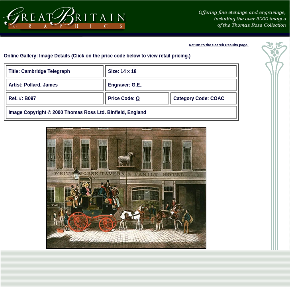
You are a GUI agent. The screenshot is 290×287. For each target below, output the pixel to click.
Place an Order (16, 45)
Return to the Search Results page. (219, 45)
